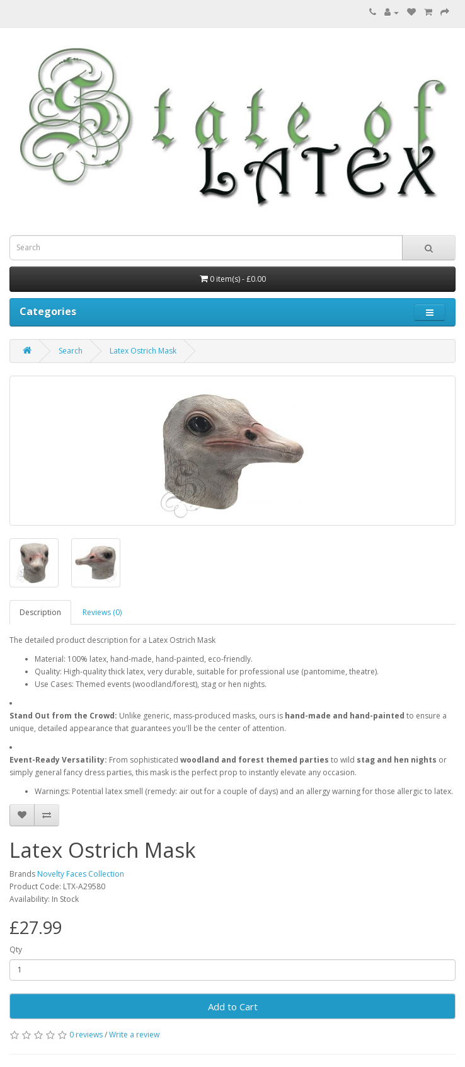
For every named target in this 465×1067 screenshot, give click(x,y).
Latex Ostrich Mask (143, 350)
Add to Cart (233, 1006)
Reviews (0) (102, 612)
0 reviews (86, 1034)
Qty (15, 949)
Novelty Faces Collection (80, 873)
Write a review (134, 1034)
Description (40, 612)
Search (71, 350)
